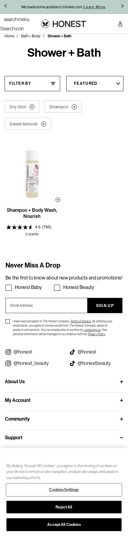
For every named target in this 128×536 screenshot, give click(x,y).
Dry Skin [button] (22, 107)
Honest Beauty (78, 287)
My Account (17, 400)
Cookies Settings (64, 489)
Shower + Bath (60, 36)
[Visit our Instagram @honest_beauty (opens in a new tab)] (32, 363)
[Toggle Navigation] (16, 19)
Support (13, 437)
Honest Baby (28, 287)
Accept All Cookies (63, 524)
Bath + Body (31, 36)
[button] (6, 7)
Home (9, 36)
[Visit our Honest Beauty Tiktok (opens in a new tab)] (96, 363)
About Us (15, 381)
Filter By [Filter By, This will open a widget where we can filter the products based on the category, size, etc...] (20, 83)
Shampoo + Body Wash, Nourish (32, 213)
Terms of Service (80, 321)
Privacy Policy (96, 334)
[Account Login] (120, 25)
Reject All (64, 507)
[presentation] (32, 227)
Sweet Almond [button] (28, 124)
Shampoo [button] (63, 107)
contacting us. (92, 330)
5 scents (32, 234)
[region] (64, 492)
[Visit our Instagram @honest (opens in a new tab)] (32, 352)
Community (17, 419)
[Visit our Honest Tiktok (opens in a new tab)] (96, 352)
